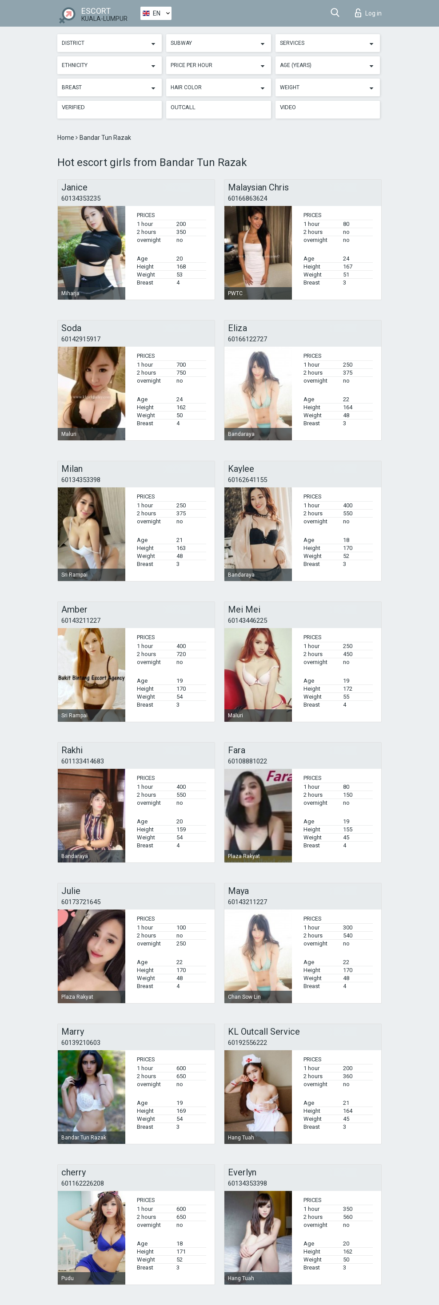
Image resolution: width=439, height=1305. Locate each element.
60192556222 (247, 1043)
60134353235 (80, 198)
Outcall (183, 107)
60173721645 (80, 902)
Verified (73, 107)
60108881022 (247, 761)
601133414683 (82, 761)
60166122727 (247, 339)
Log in (368, 13)
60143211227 (80, 621)
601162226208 (82, 1183)
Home (66, 137)
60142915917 (80, 339)
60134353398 (80, 480)
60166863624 (247, 198)
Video (288, 107)
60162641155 (247, 480)
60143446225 (247, 621)
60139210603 (80, 1043)
